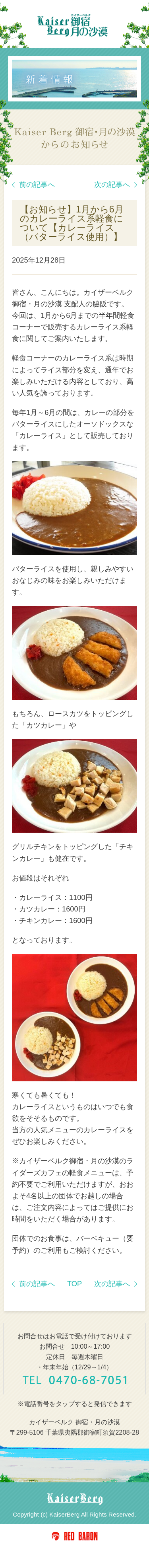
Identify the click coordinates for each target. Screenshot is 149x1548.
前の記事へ (33, 184)
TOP (74, 1283)
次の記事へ (115, 184)
